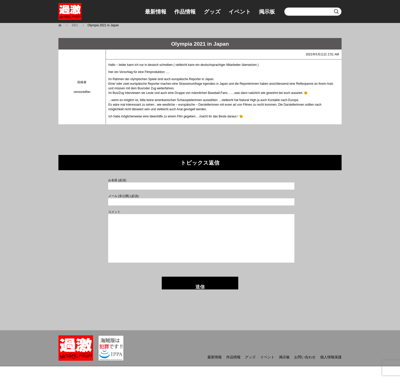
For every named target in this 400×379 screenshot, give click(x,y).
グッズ (212, 12)
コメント (114, 212)
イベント (240, 12)
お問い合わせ (305, 357)
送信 (200, 286)
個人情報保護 (331, 357)
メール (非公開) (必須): (123, 196)
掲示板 (267, 12)
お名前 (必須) (117, 180)
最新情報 (155, 12)
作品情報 (185, 12)
